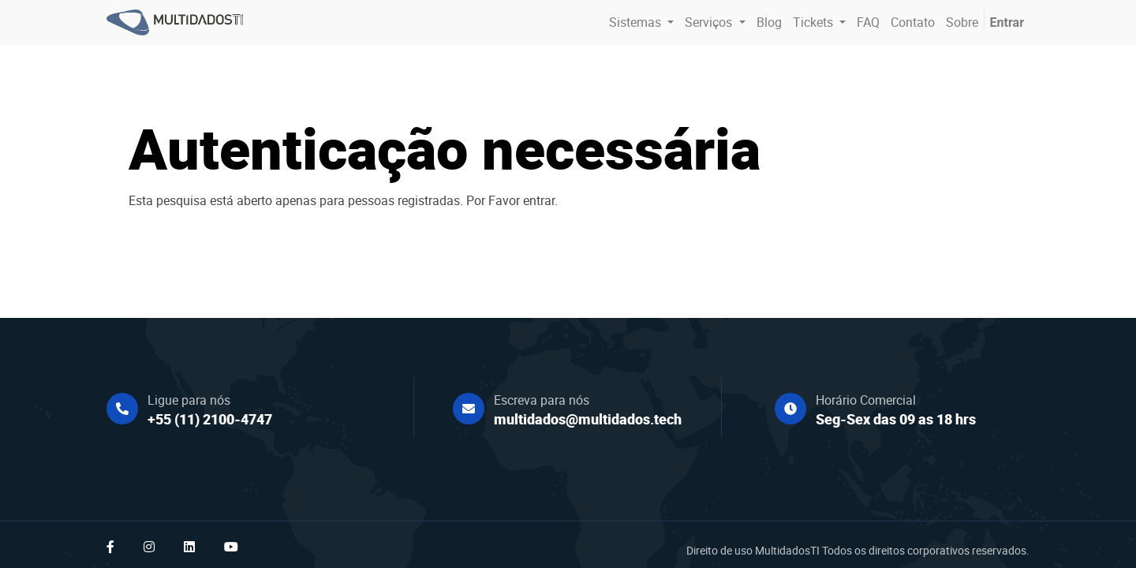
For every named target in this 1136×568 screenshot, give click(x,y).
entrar (539, 200)
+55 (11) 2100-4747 (210, 418)
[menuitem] (769, 22)
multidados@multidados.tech (588, 418)
